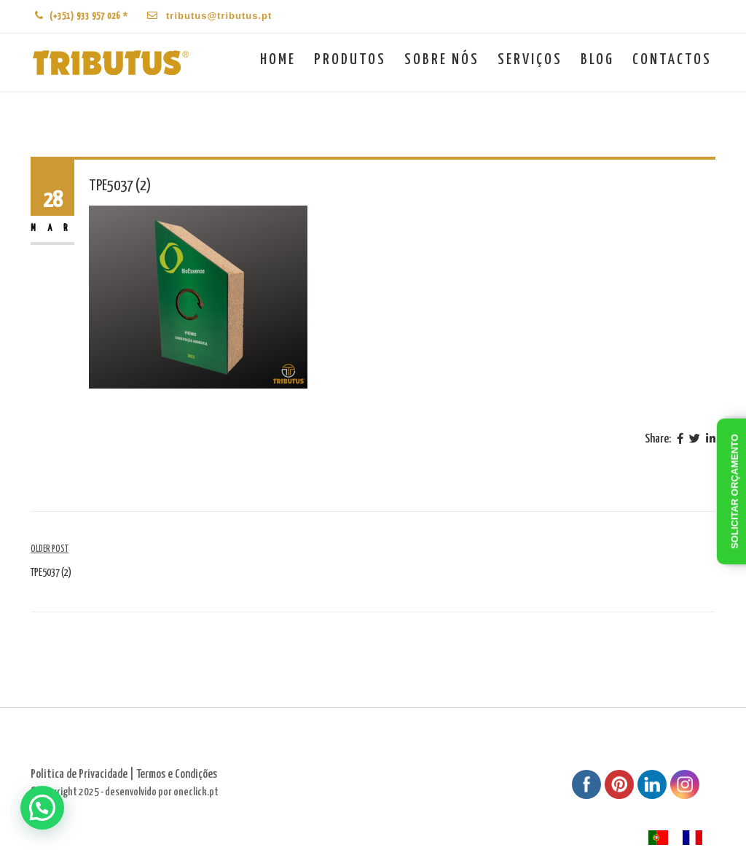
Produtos (350, 59)
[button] (42, 808)
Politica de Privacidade (79, 774)
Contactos (672, 59)
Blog (597, 59)
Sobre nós (441, 59)
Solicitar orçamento (734, 492)
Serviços (530, 59)
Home (278, 59)
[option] (696, 837)
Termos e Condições (176, 774)
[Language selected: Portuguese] (682, 837)
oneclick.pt (196, 792)
